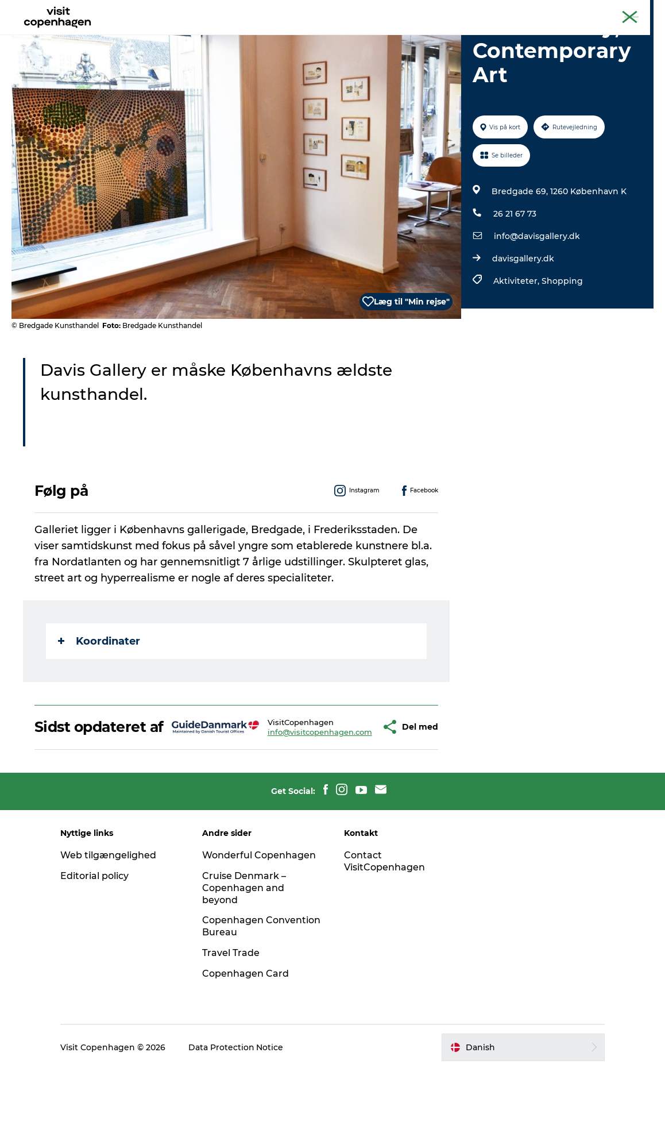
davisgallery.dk (523, 313)
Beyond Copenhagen (545, 11)
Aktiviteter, (517, 335)
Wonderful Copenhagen (259, 926)
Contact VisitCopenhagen (384, 932)
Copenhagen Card (623, 11)
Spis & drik (229, 37)
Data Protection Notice (237, 1118)
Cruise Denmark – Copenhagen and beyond (245, 959)
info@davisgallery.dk (537, 291)
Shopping (562, 335)
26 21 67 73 (514, 268)
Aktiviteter (167, 37)
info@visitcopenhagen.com (286, 794)
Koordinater (99, 695)
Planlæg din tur (377, 37)
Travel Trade (231, 1024)
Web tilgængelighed (109, 926)
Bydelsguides (298, 37)
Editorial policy (95, 947)
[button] (350, 790)
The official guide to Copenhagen (442, 11)
